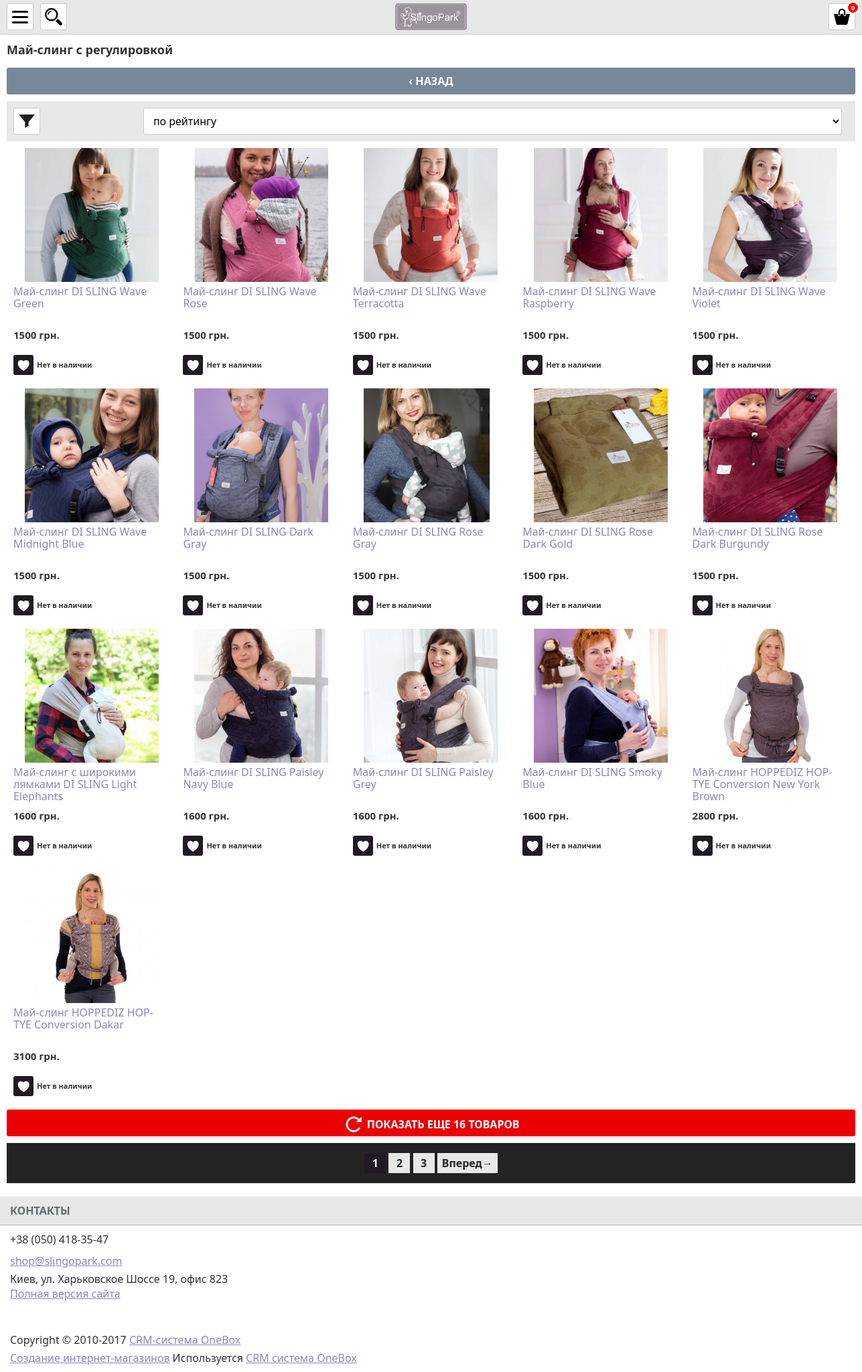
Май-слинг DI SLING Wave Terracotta (419, 298)
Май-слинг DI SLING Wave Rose (249, 298)
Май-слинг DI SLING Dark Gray (248, 538)
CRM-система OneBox (185, 1339)
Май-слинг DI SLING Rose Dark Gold (587, 538)
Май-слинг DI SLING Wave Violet (759, 298)
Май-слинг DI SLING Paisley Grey (423, 778)
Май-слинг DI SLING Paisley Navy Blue (253, 778)
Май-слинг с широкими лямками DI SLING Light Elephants (75, 784)
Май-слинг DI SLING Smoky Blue (592, 778)
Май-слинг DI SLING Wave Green (80, 298)
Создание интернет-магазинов (89, 1358)
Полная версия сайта (65, 1293)
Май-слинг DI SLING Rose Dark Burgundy (758, 538)
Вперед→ (467, 1163)
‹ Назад (431, 81)
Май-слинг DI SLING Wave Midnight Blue (80, 538)
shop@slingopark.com (66, 1260)
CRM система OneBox (301, 1358)
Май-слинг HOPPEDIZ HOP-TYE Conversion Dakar (83, 1019)
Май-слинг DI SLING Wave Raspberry (589, 298)
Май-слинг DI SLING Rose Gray (418, 538)
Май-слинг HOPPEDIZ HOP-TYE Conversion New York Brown (763, 784)
